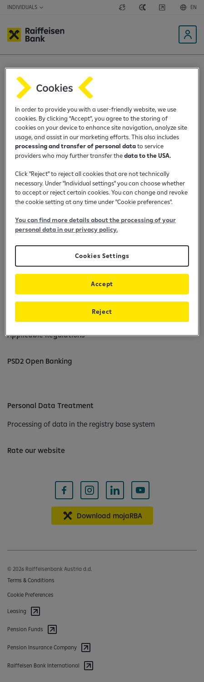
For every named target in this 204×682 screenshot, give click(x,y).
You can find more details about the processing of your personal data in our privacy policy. (95, 224)
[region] (102, 202)
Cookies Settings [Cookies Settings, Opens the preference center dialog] (102, 256)
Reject (102, 311)
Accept (102, 284)
